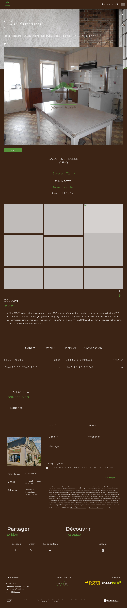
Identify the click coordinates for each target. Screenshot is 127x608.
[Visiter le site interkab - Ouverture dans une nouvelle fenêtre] (111, 582)
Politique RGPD (46, 601)
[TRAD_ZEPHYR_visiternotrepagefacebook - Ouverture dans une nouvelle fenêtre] (59, 583)
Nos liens (84, 600)
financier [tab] (69, 348)
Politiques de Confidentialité (78, 507)
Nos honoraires (45, 600)
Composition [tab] (93, 348)
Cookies (55, 601)
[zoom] (23, 232)
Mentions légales (67, 600)
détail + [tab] (49, 348)
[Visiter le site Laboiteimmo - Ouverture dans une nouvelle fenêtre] (111, 600)
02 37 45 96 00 (31, 473)
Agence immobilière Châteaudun (18, 36)
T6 (83, 36)
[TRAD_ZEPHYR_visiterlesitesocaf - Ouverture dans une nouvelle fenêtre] (92, 583)
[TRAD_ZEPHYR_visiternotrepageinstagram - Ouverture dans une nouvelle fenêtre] (65, 583)
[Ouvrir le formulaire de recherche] (109, 4)
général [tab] (30, 348)
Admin (77, 600)
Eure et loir (46, 36)
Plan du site (56, 600)
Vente (36, 36)
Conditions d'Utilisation (96, 507)
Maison (77, 36)
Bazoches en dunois (63, 36)
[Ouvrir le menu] (123, 4)
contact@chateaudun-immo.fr (18, 586)
